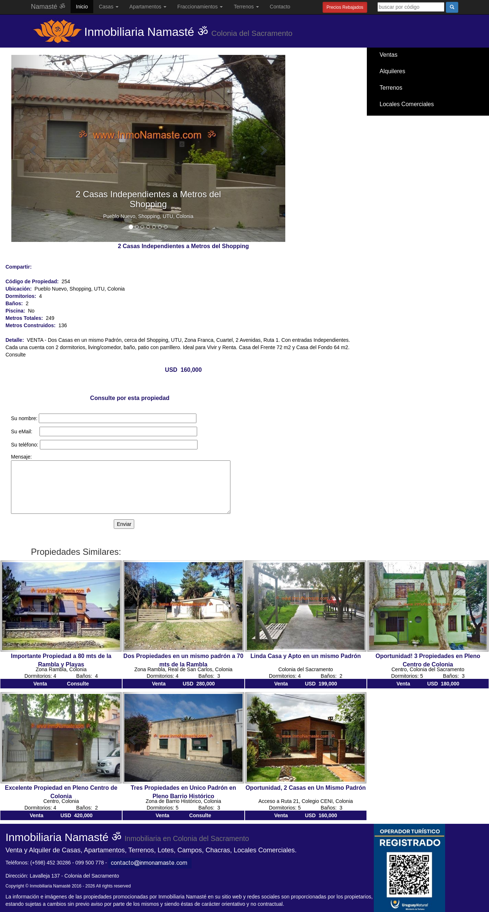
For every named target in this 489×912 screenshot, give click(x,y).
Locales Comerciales (407, 104)
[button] (31, 148)
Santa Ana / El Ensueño (410, 120)
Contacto (280, 7)
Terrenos (391, 88)
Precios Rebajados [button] (345, 7)
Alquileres (392, 71)
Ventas (389, 55)
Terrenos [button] (246, 7)
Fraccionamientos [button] (200, 7)
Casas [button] (109, 7)
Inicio (82, 7)
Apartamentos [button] (147, 7)
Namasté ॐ (48, 6)
